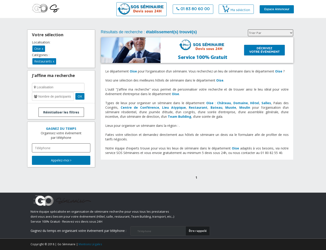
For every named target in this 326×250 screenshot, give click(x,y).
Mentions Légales (90, 244)
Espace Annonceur (276, 9)
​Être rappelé (198, 231)
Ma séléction (236, 10)
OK (80, 96)
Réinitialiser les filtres (61, 112)
